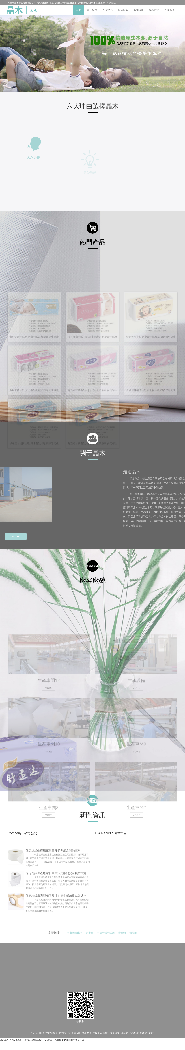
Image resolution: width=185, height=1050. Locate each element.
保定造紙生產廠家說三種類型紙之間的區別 (53, 865)
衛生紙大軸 (54, 2)
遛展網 (133, 936)
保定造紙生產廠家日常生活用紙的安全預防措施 (56, 887)
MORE (16, 536)
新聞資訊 (139, 10)
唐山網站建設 (74, 936)
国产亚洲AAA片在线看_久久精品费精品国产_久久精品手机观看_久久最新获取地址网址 (42, 1039)
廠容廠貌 (123, 10)
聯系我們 (154, 10)
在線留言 (170, 10)
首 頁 (78, 10)
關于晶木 (92, 10)
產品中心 (107, 10)
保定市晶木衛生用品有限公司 (56, 1033)
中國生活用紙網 (106, 936)
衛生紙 (89, 936)
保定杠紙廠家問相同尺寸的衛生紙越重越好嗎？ (56, 910)
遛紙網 (122, 936)
